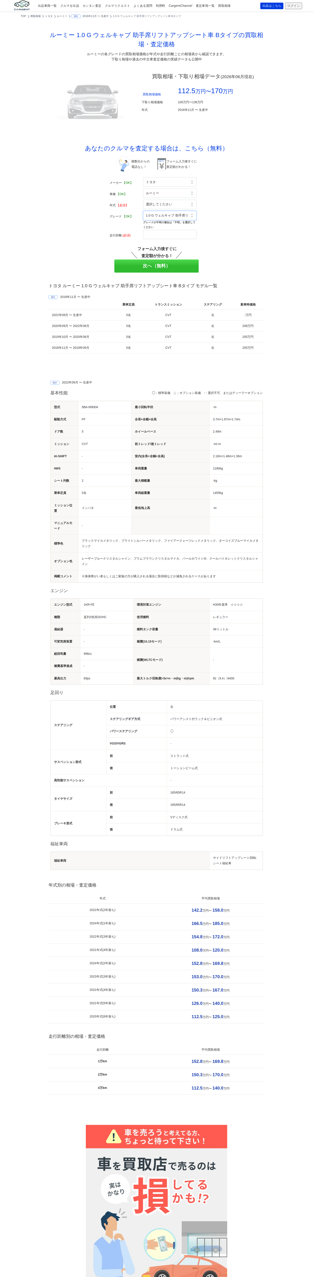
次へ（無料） (156, 265)
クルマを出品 (69, 5)
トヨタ (49, 16)
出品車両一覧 (47, 5)
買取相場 (224, 5)
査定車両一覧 (205, 5)
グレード (121, 216)
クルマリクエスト (117, 5)
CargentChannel (180, 5)
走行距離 (120, 235)
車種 (118, 194)
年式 (119, 205)
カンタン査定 (92, 5)
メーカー (121, 182)
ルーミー (62, 16)
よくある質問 (143, 5)
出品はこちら (271, 6)
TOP (23, 16)
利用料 (160, 5)
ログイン (293, 6)
